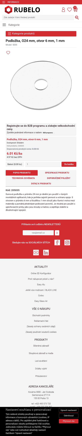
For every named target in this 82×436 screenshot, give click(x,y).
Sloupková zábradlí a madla (41, 353)
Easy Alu (41, 284)
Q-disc (41, 295)
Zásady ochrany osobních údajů (41, 326)
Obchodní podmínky (41, 315)
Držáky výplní (41, 368)
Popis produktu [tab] (21, 173)
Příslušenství (41, 376)
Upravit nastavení (69, 410)
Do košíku (69, 164)
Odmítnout (69, 415)
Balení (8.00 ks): (14, 164)
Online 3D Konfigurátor (41, 273)
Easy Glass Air (41, 301)
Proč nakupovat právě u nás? (41, 279)
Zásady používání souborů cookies (41, 332)
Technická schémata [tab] (23, 178)
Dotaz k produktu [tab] (41, 183)
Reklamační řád (41, 321)
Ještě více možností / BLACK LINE (41, 290)
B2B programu (48, 133)
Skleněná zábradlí (41, 346)
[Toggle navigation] (10, 2)
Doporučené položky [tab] (58, 178)
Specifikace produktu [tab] (57, 173)
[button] (63, 9)
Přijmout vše (69, 421)
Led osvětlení (41, 361)
